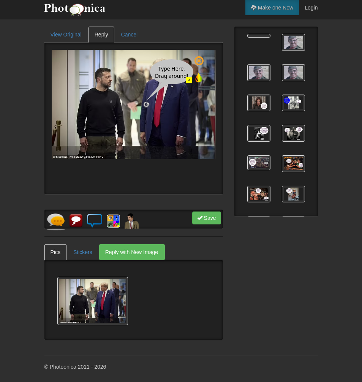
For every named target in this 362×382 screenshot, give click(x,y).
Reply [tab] (101, 35)
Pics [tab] (55, 252)
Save (206, 218)
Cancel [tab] (129, 35)
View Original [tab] (66, 35)
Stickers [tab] (82, 252)
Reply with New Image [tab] (131, 252)
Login (311, 8)
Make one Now (272, 8)
